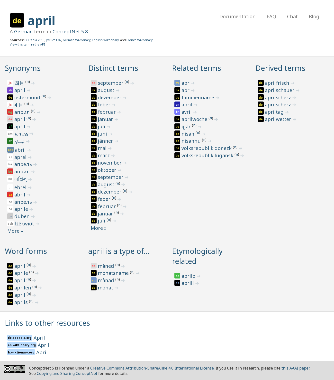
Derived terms (280, 68)
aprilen (23, 287)
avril (187, 112)
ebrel (21, 187)
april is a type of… (119, 251)
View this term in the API (27, 44)
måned (106, 266)
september (111, 83)
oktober (107, 170)
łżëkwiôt (25, 223)
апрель (23, 164)
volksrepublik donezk (207, 148)
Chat (292, 16)
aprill (188, 283)
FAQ (271, 16)
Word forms (26, 251)
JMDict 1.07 (53, 40)
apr (186, 83)
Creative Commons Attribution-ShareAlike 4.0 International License (152, 368)
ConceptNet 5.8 (70, 31)
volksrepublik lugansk (208, 155)
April (39, 337)
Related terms (196, 68)
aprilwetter (278, 119)
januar (106, 119)
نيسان (20, 142)
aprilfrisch (277, 83)
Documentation (237, 16)
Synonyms (23, 68)
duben (22, 216)
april (41, 20)
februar (107, 112)
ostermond (28, 97)
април (22, 112)
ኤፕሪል (22, 133)
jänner (106, 141)
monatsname (114, 273)
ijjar (186, 126)
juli (102, 126)
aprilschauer (280, 90)
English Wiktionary (105, 40)
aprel (21, 157)
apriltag (275, 112)
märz (104, 155)
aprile (21, 209)
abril (21, 150)
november (110, 162)
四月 (19, 83)
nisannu (191, 141)
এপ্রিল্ (21, 179)
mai (103, 148)
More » (15, 231)
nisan (188, 133)
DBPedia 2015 (35, 40)
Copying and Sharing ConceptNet (67, 373)
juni (103, 133)
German (23, 31)
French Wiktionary (139, 40)
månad (106, 280)
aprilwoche (194, 119)
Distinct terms (113, 68)
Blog (314, 16)
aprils (21, 302)
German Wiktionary (76, 40)
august (107, 90)
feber (105, 104)
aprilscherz (278, 97)
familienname (198, 97)
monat (106, 287)
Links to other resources (47, 323)
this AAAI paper (295, 368)
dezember (110, 97)
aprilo (189, 276)
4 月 (19, 105)
